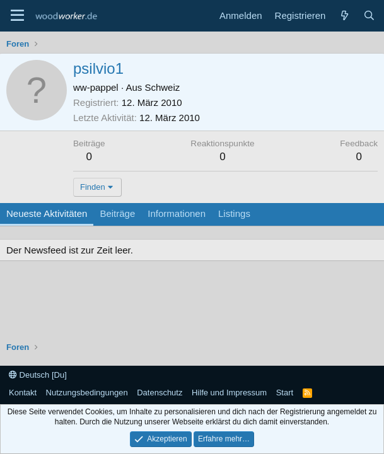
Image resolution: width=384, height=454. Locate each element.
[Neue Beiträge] (344, 15)
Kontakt (23, 392)
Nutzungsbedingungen (87, 392)
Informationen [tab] (177, 213)
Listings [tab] (234, 213)
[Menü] (17, 16)
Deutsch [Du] (38, 375)
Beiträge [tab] (117, 213)
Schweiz (162, 87)
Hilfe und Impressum (229, 392)
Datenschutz (159, 392)
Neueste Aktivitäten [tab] (46, 213)
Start (284, 392)
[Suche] (369, 15)
